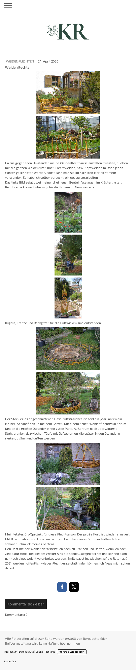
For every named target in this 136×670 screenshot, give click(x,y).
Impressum (10, 651)
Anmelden (10, 661)
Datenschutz (26, 651)
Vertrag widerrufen (71, 651)
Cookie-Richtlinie (45, 651)
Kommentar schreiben (25, 604)
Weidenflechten (20, 61)
